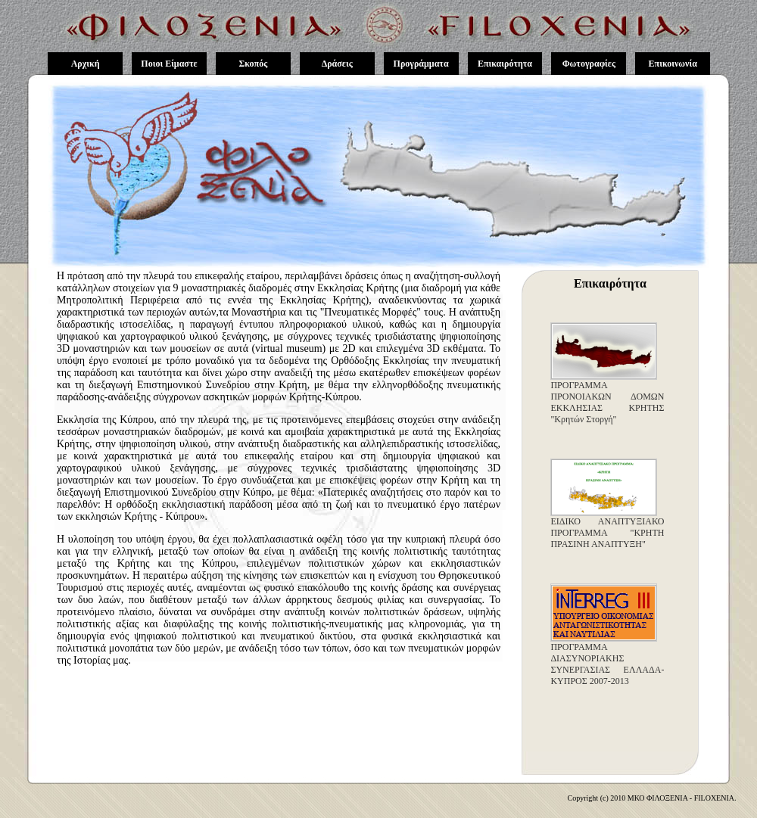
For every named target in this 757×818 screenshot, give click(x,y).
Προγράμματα (421, 63)
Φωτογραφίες (588, 63)
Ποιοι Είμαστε (169, 63)
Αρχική (85, 63)
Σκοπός (252, 63)
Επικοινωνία (673, 63)
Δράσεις (337, 63)
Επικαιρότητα (505, 63)
